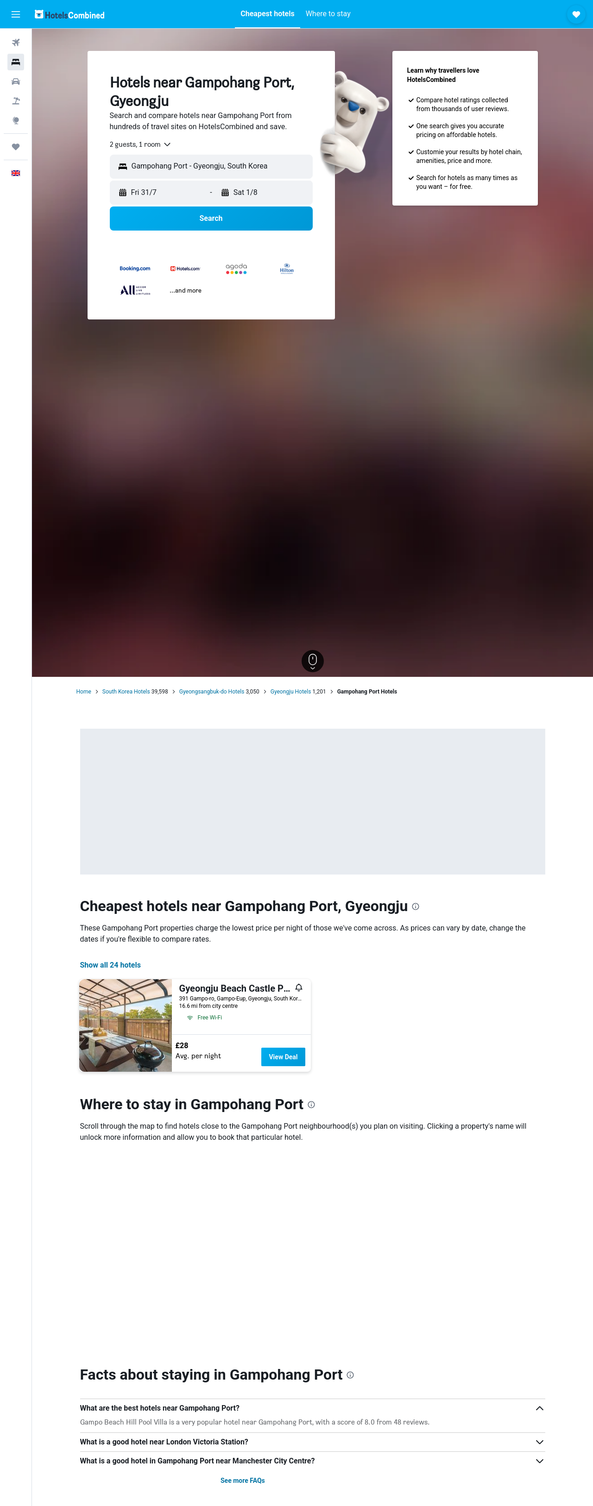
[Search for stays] (16, 62)
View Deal (283, 1057)
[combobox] (141, 144)
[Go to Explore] (16, 120)
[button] (16, 14)
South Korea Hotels (126, 691)
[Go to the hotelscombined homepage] (69, 14)
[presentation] (415, 906)
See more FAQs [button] (243, 1480)
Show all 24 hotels (110, 965)
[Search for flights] (16, 42)
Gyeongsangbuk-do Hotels (212, 691)
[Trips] (16, 146)
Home (83, 691)
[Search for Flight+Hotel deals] (16, 101)
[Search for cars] (16, 81)
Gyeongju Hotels (291, 691)
